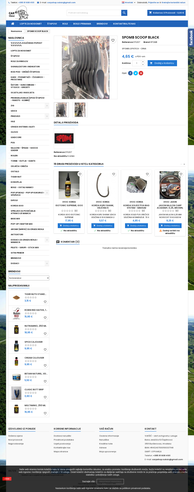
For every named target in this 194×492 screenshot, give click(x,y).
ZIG (12, 105)
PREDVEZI (15, 116)
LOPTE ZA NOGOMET (21, 50)
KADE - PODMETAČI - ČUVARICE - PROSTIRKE (27, 78)
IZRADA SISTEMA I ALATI (23, 126)
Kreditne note (106, 443)
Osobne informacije (109, 435)
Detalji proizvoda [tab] (66, 122)
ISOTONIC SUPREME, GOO (69, 205)
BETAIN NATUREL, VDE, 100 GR (36, 373)
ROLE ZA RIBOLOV (19, 61)
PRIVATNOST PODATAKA (110, 482)
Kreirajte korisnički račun (173, 2)
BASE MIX (15, 218)
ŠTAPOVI (15, 56)
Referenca (127, 42)
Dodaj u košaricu (162, 63)
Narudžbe (104, 439)
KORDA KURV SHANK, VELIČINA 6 (103, 206)
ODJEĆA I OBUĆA (19, 166)
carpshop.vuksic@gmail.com (61, 2)
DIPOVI (14, 200)
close (6, 478)
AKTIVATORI (17, 234)
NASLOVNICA (16, 38)
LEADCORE (16, 137)
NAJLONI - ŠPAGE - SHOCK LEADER (24, 149)
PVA (13, 142)
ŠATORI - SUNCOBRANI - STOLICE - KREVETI (23, 86)
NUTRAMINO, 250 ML (36, 326)
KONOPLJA (16, 182)
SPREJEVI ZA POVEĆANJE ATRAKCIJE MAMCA (23, 212)
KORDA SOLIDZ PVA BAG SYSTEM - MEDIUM (136, 206)
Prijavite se (153, 2)
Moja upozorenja (107, 451)
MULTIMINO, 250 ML (35, 405)
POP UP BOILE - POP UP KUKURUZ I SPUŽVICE (27, 193)
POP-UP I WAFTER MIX (22, 223)
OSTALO (15, 171)
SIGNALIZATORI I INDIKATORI (25, 66)
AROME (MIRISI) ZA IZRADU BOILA (27, 229)
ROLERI (14, 155)
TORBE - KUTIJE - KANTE (23, 160)
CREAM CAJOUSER (34, 358)
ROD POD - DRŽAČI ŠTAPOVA (25, 71)
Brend (147, 42)
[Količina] (136, 63)
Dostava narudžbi (62, 435)
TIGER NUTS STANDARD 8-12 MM (36, 294)
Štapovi (52, 23)
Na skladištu (60, 156)
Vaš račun (106, 428)
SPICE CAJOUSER (34, 342)
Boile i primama (82, 23)
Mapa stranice (61, 451)
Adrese (103, 447)
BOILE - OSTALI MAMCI (22, 187)
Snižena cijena (15, 435)
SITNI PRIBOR (17, 252)
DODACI (15, 263)
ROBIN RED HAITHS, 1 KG (36, 310)
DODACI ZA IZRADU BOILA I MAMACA (24, 241)
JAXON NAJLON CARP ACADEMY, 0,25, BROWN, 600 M (170, 208)
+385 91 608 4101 (26, 2)
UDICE (14, 110)
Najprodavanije (16, 443)
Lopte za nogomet (31, 23)
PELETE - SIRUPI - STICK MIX (25, 247)
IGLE (13, 121)
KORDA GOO (17, 205)
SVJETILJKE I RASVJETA (22, 92)
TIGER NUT (16, 176)
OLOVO (14, 132)
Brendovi (102, 23)
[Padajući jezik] (129, 2)
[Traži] (97, 13)
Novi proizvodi (15, 439)
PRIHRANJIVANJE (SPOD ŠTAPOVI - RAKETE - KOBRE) (27, 99)
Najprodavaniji (18, 285)
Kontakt (150, 428)
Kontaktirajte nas (124, 23)
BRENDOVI (16, 258)
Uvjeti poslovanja (62, 443)
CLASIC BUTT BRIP (34, 389)
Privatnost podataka (64, 439)
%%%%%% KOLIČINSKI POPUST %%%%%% (26, 44)
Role (65, 23)
